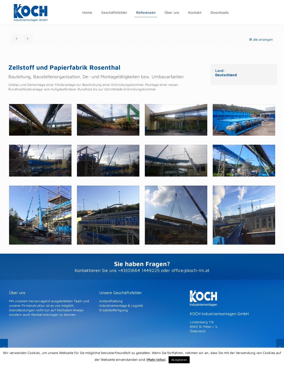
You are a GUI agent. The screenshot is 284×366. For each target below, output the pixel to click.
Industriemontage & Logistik (121, 305)
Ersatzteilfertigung (113, 310)
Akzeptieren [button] (179, 359)
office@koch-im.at (190, 270)
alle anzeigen (260, 39)
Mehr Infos (156, 359)
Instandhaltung (111, 301)
